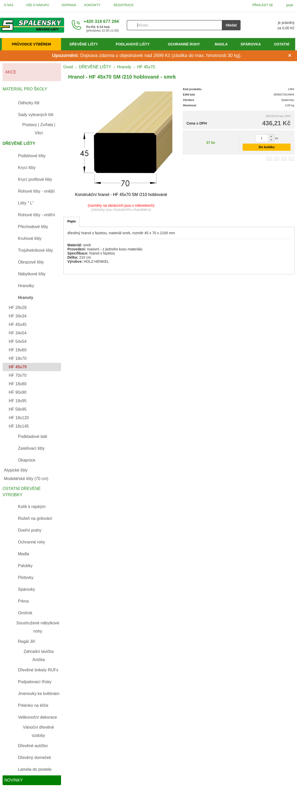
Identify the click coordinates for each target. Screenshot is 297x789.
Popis (71, 221)
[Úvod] (32, 25)
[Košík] (272, 25)
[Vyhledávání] (174, 25)
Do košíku (267, 147)
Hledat (231, 25)
